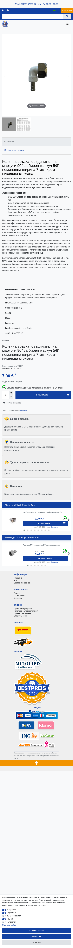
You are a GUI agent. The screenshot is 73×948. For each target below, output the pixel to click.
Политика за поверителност (26, 611)
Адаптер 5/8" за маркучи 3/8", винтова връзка (41, 545)
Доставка (23, 410)
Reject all (36, 936)
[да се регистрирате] (8, 10)
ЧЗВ (16, 580)
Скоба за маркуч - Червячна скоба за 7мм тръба (42, 512)
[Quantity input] (5, 395)
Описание (9, 141)
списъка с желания (12, 403)
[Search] (67, 16)
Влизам (17, 593)
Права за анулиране (23, 608)
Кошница (18, 598)
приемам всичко (36, 931)
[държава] (54, 10)
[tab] (36, 141)
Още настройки (9, 925)
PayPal (10, 919)
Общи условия (20, 616)
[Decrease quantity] (11, 397)
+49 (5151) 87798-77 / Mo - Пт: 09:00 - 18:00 (36, 4)
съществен (11, 910)
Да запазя (36, 942)
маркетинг (11, 913)
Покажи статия (45, 558)
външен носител (14, 916)
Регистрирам (19, 596)
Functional (11, 922)
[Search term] (32, 16)
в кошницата (52, 395)
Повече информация (14, 150)
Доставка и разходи (22, 583)
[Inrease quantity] (11, 393)
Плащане (18, 578)
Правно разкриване (22, 613)
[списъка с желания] (59, 10)
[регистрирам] (3, 10)
